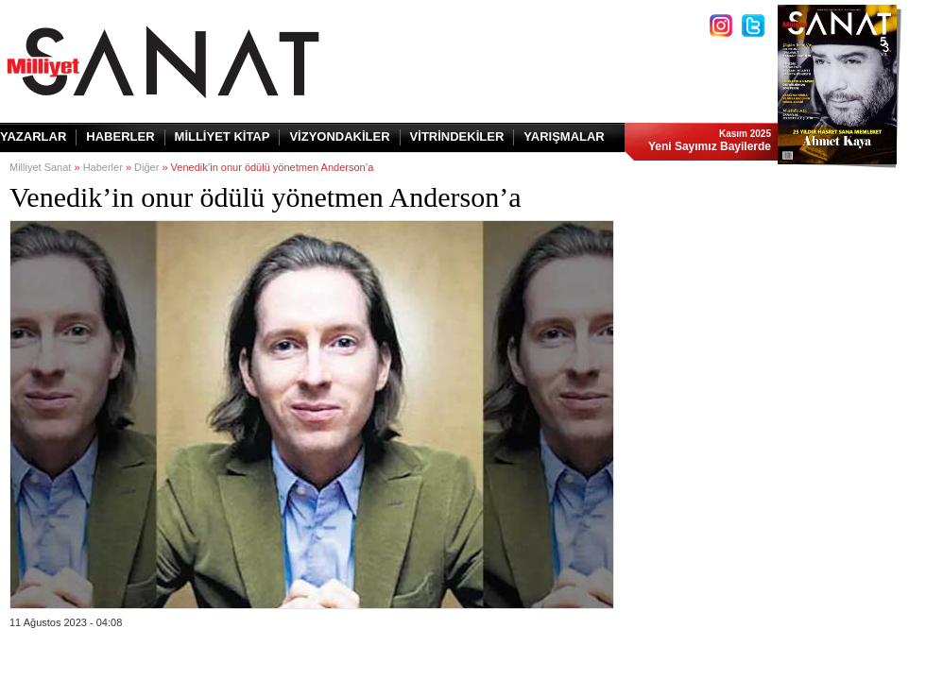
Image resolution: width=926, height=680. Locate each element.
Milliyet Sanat (40, 167)
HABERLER (120, 136)
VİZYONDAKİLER (339, 136)
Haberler (103, 167)
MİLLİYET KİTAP (222, 136)
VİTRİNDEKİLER (457, 136)
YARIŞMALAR (563, 136)
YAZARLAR (33, 136)
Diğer (146, 167)
